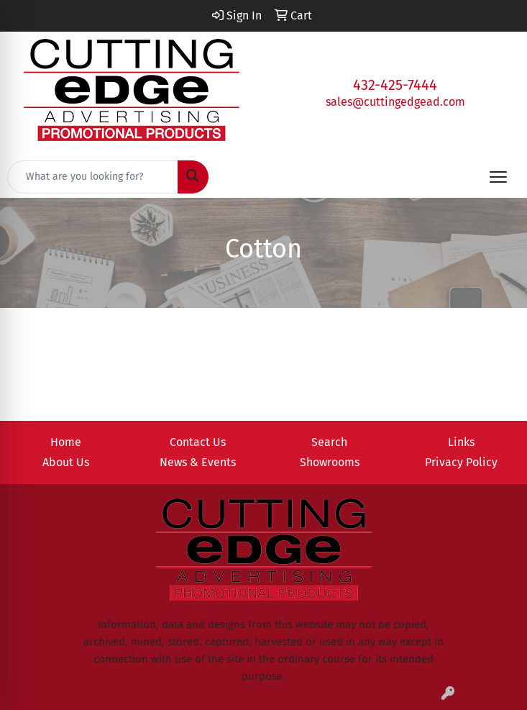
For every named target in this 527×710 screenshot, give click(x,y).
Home (65, 442)
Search (329, 442)
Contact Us (198, 442)
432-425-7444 (395, 85)
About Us (65, 462)
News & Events (198, 462)
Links (461, 442)
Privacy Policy (461, 462)
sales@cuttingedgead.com (395, 102)
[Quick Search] (92, 177)
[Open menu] (498, 177)
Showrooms (329, 462)
